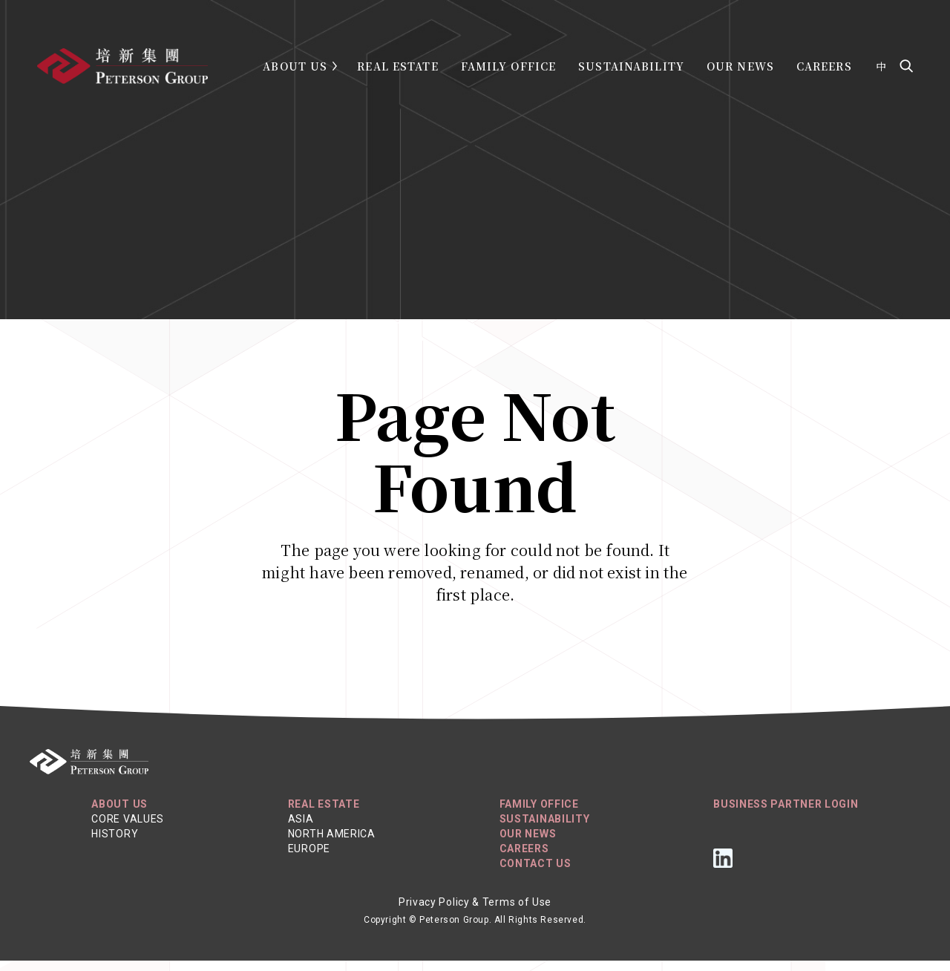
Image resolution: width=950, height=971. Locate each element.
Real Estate (397, 66)
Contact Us (535, 874)
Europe (309, 859)
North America (332, 844)
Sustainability (631, 66)
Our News (740, 66)
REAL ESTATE (324, 814)
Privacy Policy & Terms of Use (475, 912)
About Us (295, 66)
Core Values (127, 829)
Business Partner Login (785, 814)
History (114, 844)
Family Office (509, 66)
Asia (301, 829)
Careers (824, 66)
